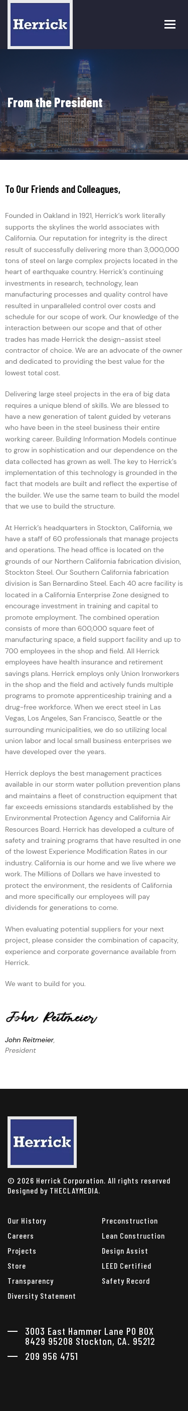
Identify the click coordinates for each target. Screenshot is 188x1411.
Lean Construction (133, 1235)
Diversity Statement (42, 1295)
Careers (21, 1235)
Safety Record (126, 1280)
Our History (27, 1220)
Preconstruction (130, 1220)
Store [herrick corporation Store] (17, 1265)
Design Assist (125, 1250)
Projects (22, 1250)
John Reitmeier (29, 1039)
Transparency (31, 1280)
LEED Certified (126, 1265)
